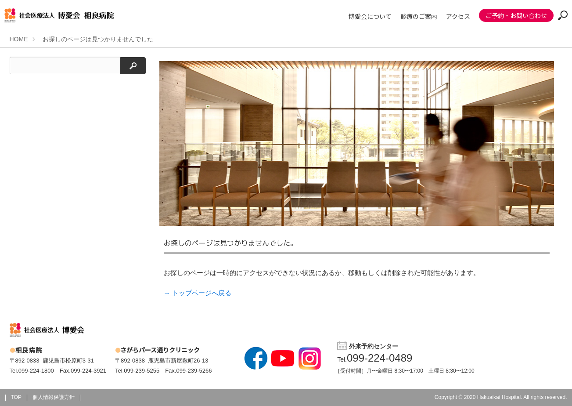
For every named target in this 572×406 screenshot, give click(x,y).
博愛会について (370, 16)
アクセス (458, 16)
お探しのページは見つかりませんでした (98, 39)
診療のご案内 (418, 16)
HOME (19, 39)
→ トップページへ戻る (197, 293)
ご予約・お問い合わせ (516, 15)
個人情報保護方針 (53, 397)
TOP (16, 397)
